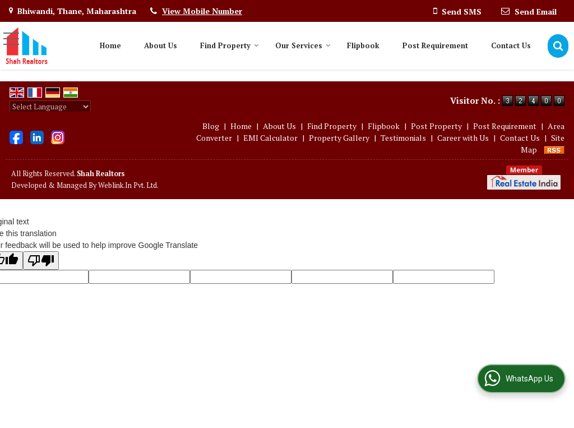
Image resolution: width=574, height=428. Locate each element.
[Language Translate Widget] (50, 106)
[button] (202, 11)
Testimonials (403, 137)
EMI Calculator (270, 137)
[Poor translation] (41, 260)
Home (110, 45)
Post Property (436, 126)
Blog (210, 126)
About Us (160, 45)
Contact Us (511, 45)
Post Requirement (435, 45)
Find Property (229, 45)
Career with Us (463, 137)
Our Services (303, 45)
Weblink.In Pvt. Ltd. (128, 185)
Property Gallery (339, 137)
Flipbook (363, 45)
